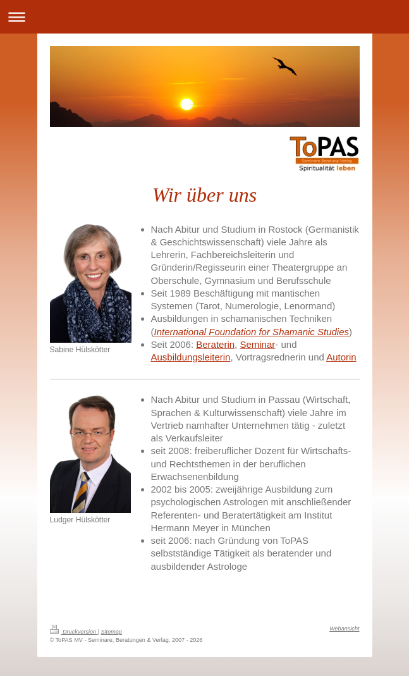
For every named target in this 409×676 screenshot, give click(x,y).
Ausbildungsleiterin (191, 357)
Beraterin (215, 344)
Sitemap (111, 632)
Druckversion (74, 632)
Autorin (341, 357)
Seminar (257, 344)
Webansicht (344, 628)
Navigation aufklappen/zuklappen (204, 16)
